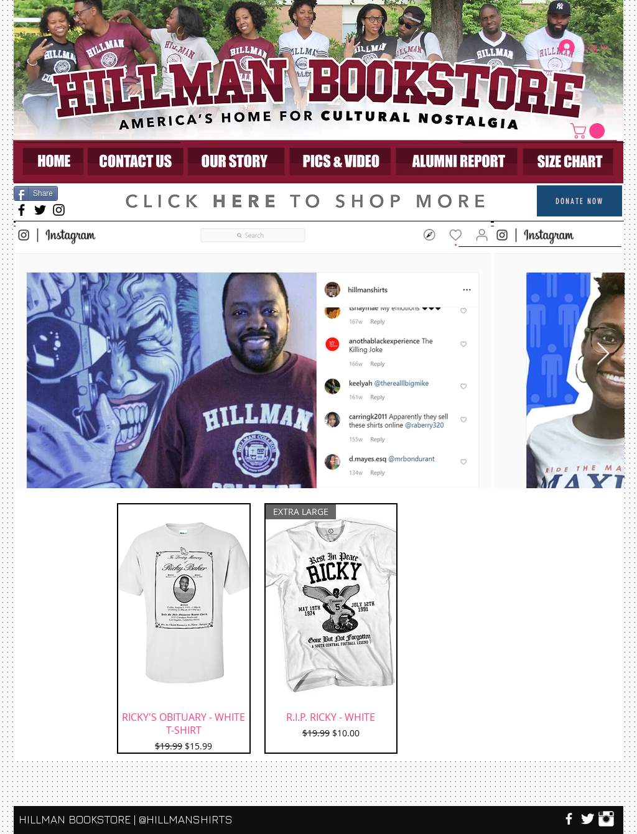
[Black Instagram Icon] (59, 210)
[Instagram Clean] (606, 819)
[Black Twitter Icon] (40, 210)
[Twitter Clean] (587, 819)
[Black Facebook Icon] (21, 210)
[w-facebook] (569, 819)
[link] (589, 131)
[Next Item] (603, 354)
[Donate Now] (579, 200)
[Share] (36, 193)
